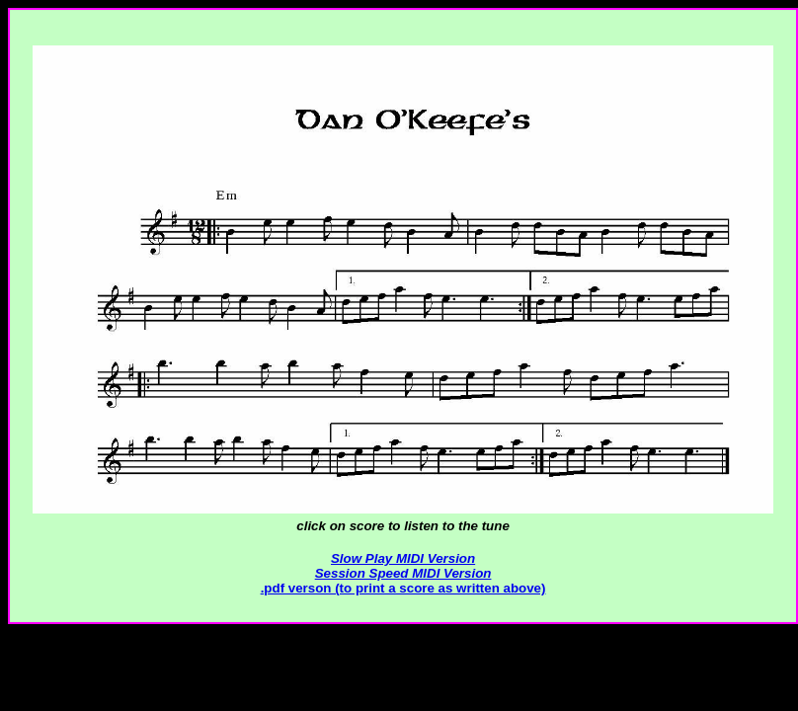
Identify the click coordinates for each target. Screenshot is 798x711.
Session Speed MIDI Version (403, 573)
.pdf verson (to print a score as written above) (403, 588)
